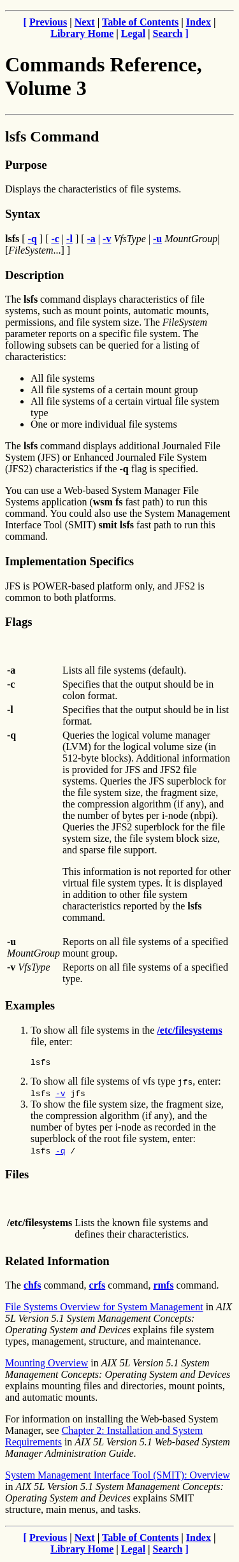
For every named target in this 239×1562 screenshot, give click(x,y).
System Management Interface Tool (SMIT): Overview (117, 1477)
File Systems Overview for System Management (104, 1308)
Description (34, 275)
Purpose (26, 164)
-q (60, 1152)
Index (198, 22)
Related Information (57, 1262)
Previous (48, 22)
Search (168, 33)
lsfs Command (52, 136)
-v (60, 1095)
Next (85, 22)
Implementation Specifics (69, 561)
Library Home (81, 33)
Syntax (22, 214)
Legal (133, 33)
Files (17, 1176)
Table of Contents (140, 22)
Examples (30, 1005)
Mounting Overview (46, 1364)
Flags (19, 621)
